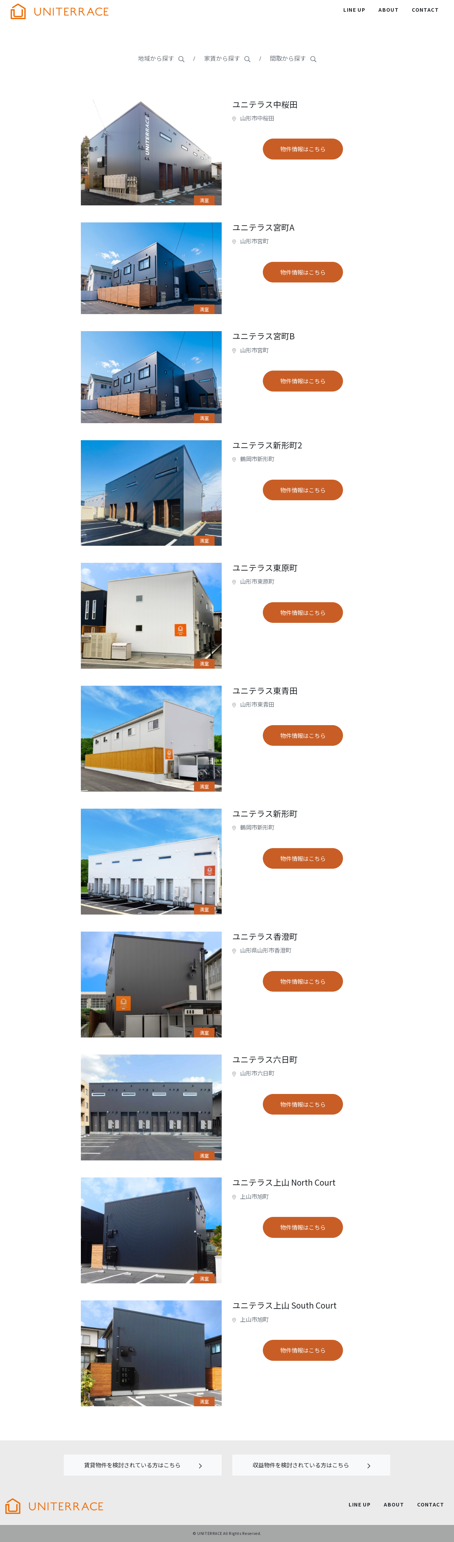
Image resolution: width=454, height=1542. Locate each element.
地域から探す (161, 58)
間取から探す (293, 58)
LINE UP (354, 9)
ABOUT (388, 9)
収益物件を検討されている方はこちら (311, 1465)
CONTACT (425, 9)
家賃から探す (227, 58)
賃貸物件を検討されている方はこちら (143, 1465)
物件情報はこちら (303, 149)
